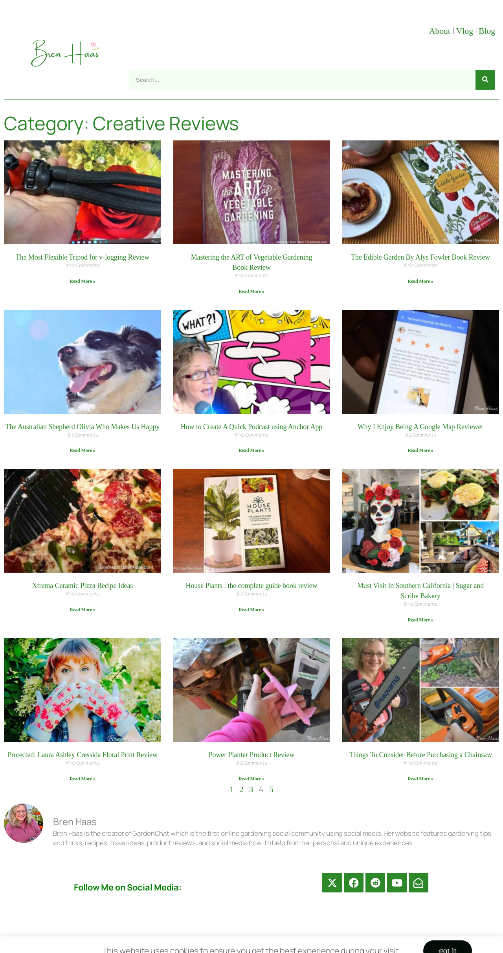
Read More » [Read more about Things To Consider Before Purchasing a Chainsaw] (420, 779)
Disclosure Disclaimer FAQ (258, 942)
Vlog (465, 31)
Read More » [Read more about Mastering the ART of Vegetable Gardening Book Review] (251, 291)
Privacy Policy (346, 942)
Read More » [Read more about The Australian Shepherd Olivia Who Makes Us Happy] (82, 450)
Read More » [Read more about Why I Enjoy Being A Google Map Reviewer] (420, 450)
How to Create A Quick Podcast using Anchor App (251, 427)
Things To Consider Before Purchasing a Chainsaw (420, 755)
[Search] (485, 80)
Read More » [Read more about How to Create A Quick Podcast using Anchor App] (251, 450)
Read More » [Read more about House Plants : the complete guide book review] (251, 609)
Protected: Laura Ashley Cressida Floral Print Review (82, 755)
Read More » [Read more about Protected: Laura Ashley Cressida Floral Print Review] (82, 779)
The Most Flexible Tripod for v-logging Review (83, 257)
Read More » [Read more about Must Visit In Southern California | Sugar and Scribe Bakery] (420, 620)
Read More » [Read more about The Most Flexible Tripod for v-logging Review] (82, 281)
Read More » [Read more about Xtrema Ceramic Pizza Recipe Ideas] (82, 609)
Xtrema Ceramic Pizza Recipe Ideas (82, 586)
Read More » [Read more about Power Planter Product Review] (251, 779)
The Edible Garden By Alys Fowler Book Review (420, 257)
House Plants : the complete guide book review (252, 586)
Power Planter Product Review (252, 755)
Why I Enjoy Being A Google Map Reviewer (421, 427)
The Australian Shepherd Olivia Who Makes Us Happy (83, 427)
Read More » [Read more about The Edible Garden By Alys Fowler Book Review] (420, 281)
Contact (182, 942)
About (440, 31)
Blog (487, 31)
